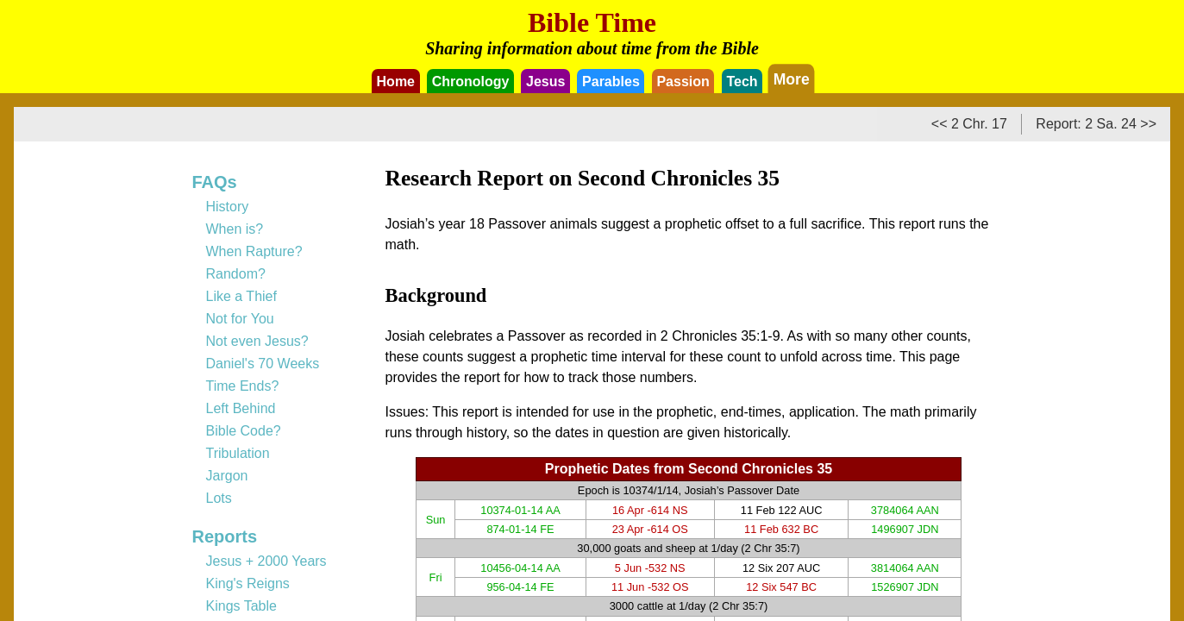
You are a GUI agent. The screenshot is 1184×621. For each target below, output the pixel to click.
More (791, 78)
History (227, 206)
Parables (611, 81)
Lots (219, 498)
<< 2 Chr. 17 (969, 123)
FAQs (214, 181)
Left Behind (241, 408)
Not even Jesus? (257, 341)
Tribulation (238, 453)
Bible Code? (243, 430)
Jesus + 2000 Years (266, 561)
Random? (236, 274)
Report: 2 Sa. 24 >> (1096, 123)
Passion (682, 81)
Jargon (227, 475)
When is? (235, 229)
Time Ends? (242, 386)
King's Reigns (248, 583)
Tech (741, 81)
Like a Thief (241, 296)
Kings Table (241, 606)
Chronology (471, 81)
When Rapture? (254, 251)
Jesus (545, 81)
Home (396, 81)
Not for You (240, 318)
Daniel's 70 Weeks (263, 363)
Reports (225, 536)
